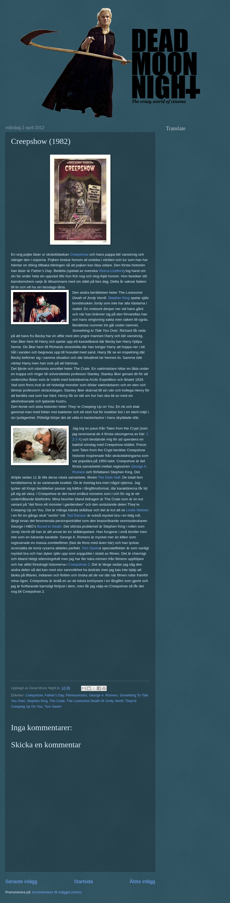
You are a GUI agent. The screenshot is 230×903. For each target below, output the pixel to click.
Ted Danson (76, 515)
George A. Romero (103, 695)
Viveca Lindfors (111, 271)
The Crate (57, 701)
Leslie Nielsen (137, 510)
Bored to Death (49, 526)
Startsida (83, 881)
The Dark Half (109, 477)
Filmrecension (76, 695)
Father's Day (54, 695)
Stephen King (119, 298)
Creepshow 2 (79, 564)
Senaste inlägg (21, 881)
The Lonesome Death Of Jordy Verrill (95, 701)
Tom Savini (90, 548)
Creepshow (79, 254)
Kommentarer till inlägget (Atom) (57, 892)
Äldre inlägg (142, 881)
